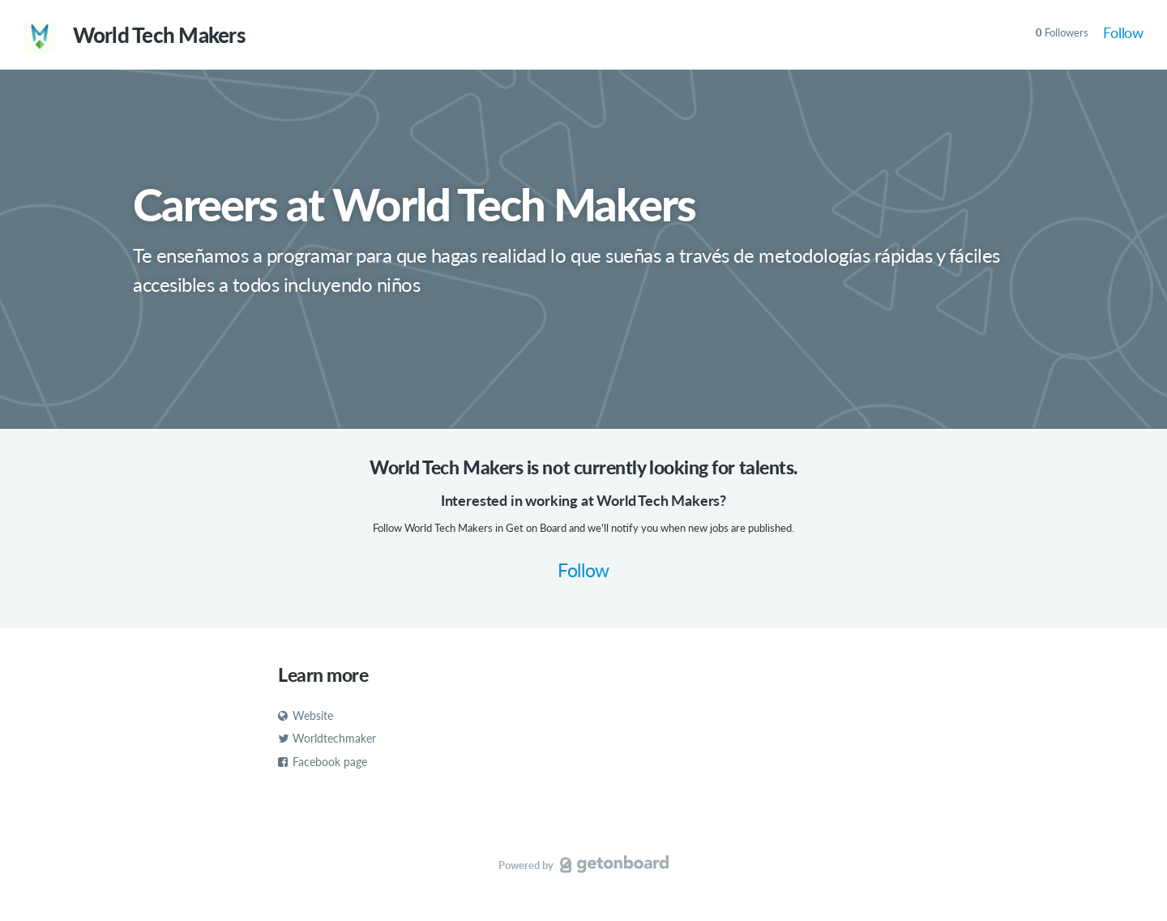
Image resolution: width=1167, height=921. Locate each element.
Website (305, 715)
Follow (1123, 32)
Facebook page (322, 762)
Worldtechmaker (327, 738)
